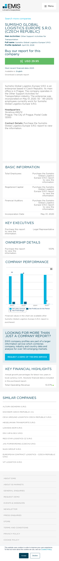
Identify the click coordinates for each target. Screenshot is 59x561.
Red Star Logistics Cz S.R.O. (17, 439)
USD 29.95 (29, 61)
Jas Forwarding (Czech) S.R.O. (19, 444)
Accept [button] (23, 556)
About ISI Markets (14, 485)
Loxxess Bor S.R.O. (12, 428)
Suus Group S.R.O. (12, 449)
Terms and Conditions (16, 528)
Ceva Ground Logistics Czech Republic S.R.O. (27, 417)
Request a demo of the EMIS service (27, 357)
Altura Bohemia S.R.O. (14, 407)
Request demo (12, 497)
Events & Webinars (14, 503)
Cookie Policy (11, 540)
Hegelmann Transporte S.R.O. (19, 423)
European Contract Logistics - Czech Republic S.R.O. (29, 456)
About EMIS (10, 478)
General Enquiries (14, 491)
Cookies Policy (46, 549)
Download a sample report (17, 75)
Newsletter (10, 509)
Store (7, 521)
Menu (49, 6)
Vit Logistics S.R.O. (12, 462)
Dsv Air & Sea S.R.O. (13, 433)
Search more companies (18, 19)
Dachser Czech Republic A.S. (18, 412)
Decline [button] (35, 556)
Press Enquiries (12, 515)
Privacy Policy (12, 534)
